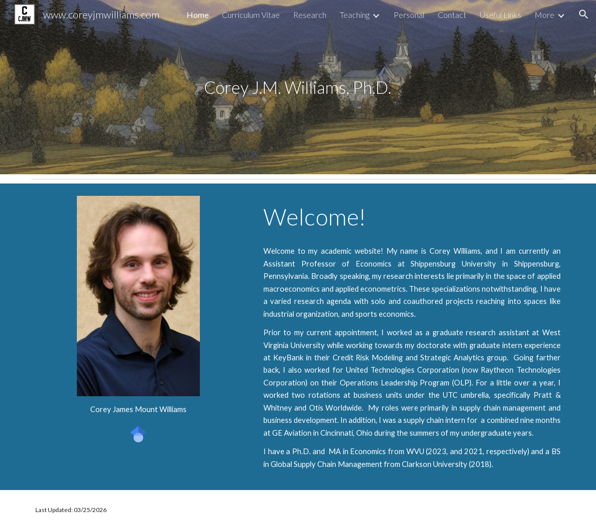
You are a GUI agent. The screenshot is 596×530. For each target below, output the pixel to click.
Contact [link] (452, 14)
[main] (298, 87)
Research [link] (309, 14)
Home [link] (198, 14)
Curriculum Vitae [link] (251, 14)
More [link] (544, 14)
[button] (583, 14)
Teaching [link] (354, 14)
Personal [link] (409, 14)
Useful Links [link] (500, 14)
